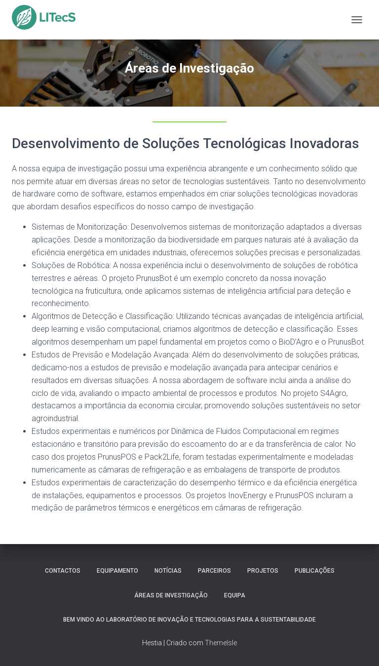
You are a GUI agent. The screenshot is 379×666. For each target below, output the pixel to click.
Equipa (234, 595)
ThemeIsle (221, 643)
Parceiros (214, 570)
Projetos (262, 570)
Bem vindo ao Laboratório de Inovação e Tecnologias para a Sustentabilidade (189, 619)
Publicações (315, 570)
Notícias (168, 570)
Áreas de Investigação (171, 595)
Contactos (62, 570)
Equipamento (117, 570)
